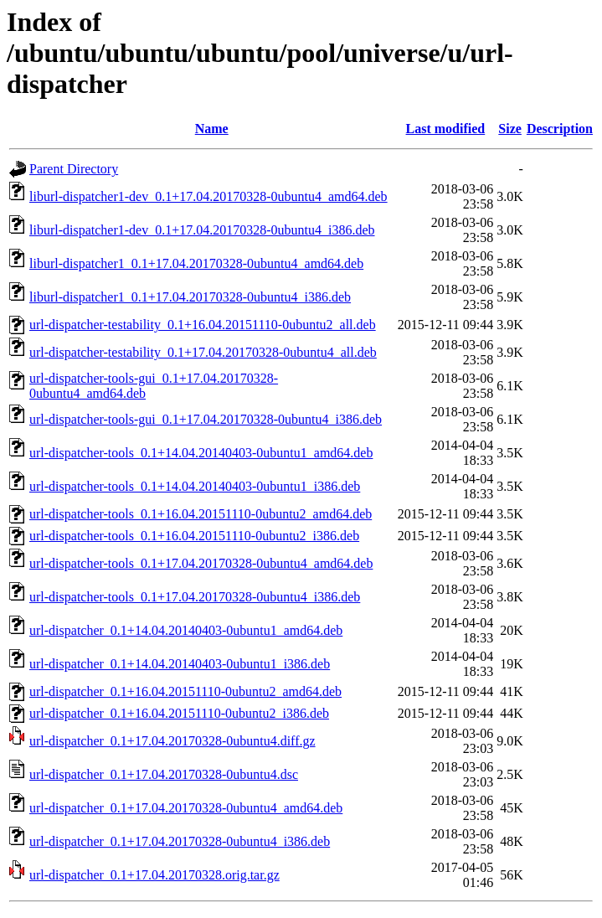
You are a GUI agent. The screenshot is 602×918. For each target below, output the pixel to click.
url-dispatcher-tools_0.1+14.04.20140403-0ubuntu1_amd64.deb (201, 453)
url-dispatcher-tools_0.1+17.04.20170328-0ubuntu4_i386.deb (194, 597)
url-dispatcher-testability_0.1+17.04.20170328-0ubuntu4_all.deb (203, 352)
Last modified (446, 128)
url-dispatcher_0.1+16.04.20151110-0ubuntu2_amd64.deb (185, 691)
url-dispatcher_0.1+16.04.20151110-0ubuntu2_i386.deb (179, 713)
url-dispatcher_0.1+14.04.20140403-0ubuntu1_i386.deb (179, 664)
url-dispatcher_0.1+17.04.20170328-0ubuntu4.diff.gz (172, 741)
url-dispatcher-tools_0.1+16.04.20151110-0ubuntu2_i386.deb (194, 536)
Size (510, 128)
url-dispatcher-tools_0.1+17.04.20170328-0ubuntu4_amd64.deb (201, 563)
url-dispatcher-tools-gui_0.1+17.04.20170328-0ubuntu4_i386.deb (205, 419)
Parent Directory (73, 169)
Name (212, 128)
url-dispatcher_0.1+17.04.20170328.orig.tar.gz (154, 875)
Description (560, 128)
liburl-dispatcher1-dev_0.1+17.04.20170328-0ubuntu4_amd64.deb (208, 196)
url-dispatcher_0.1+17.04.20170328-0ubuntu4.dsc (163, 774)
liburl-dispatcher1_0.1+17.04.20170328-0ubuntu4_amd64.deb (196, 263)
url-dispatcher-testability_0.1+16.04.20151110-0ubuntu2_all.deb (202, 324)
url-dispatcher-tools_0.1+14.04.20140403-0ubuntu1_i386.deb (194, 486)
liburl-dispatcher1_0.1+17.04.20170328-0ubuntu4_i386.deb (190, 297)
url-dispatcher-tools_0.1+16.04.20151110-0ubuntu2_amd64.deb (200, 514)
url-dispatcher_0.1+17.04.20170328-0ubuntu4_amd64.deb (185, 808)
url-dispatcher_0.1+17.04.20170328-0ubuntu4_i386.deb (179, 841)
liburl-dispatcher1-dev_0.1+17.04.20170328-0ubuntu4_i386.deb (202, 230)
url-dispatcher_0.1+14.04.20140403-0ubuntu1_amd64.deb (185, 630)
